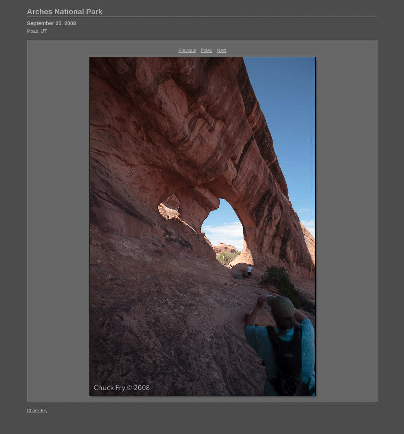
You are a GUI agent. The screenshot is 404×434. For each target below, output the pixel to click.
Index (206, 50)
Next (222, 50)
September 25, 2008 (51, 23)
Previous (187, 50)
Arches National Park (65, 12)
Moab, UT (37, 31)
